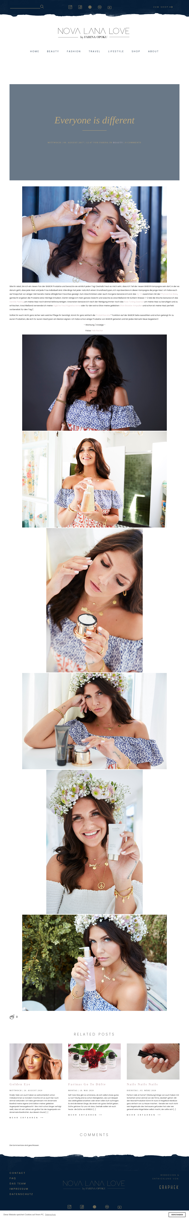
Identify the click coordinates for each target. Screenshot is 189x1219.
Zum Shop (161, 7)
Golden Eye (20, 1084)
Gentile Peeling (17, 301)
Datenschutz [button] (50, 1215)
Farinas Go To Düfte (87, 1084)
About (153, 51)
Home (34, 51)
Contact (18, 1173)
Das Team (18, 1183)
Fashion (74, 51)
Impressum (19, 1189)
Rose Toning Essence (134, 301)
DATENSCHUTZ (21, 1194)
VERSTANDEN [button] (177, 1215)
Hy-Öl (139, 294)
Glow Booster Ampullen (131, 305)
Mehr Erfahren (24, 1117)
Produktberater (103, 315)
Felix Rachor (98, 330)
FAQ (13, 1178)
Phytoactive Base (169, 294)
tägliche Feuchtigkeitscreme (66, 305)
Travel (95, 51)
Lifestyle (116, 51)
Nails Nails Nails (142, 1084)
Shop (136, 51)
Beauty (53, 51)
